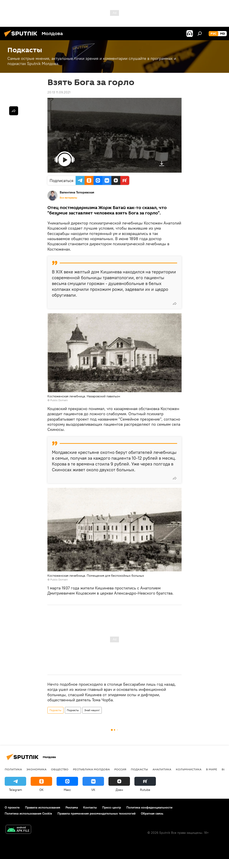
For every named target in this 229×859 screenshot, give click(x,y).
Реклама (72, 807)
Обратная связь (152, 813)
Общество (59, 769)
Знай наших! (92, 710)
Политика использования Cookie (28, 813)
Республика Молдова (91, 769)
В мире (211, 769)
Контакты (90, 807)
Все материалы (68, 197)
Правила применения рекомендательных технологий (96, 813)
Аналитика (162, 769)
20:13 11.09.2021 (58, 92)
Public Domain (59, 400)
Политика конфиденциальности (149, 807)
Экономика (36, 769)
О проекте (12, 807)
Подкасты (55, 710)
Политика (13, 769)
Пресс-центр (111, 807)
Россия (120, 769)
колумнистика (188, 769)
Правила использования (42, 807)
